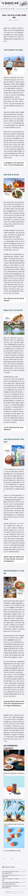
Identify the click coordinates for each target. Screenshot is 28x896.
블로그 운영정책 (14, 891)
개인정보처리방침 (21, 891)
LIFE (10, 20)
